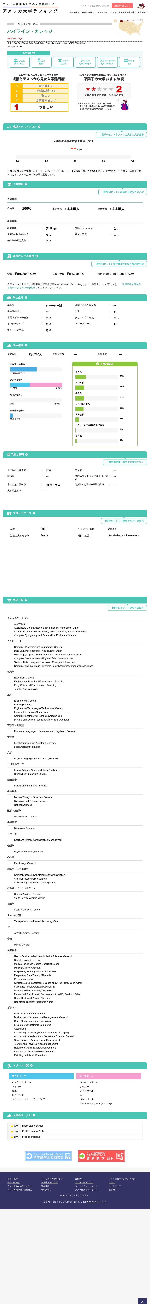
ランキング (102, 12)
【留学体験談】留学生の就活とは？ (125, 462)
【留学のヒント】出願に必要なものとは (123, 192)
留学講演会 (46, 1190)
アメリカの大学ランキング (19, 1186)
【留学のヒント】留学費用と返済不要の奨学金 (119, 264)
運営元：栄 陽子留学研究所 (99, 6)
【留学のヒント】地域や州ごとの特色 (124, 521)
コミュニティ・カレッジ (86, 1186)
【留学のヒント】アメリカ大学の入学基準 (121, 134)
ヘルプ (83, 6)
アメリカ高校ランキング (86, 1190)
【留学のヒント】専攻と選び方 (127, 608)
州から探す (74, 12)
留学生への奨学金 (49, 1182)
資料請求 (79, 1179)
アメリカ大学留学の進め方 (122, 12)
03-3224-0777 (95, 1202)
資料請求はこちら (122, 6)
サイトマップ (115, 1186)
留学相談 (142, 12)
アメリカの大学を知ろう (52, 1179)
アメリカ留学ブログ (84, 1182)
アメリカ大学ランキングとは (122, 1179)
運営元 (112, 1190)
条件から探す (88, 12)
